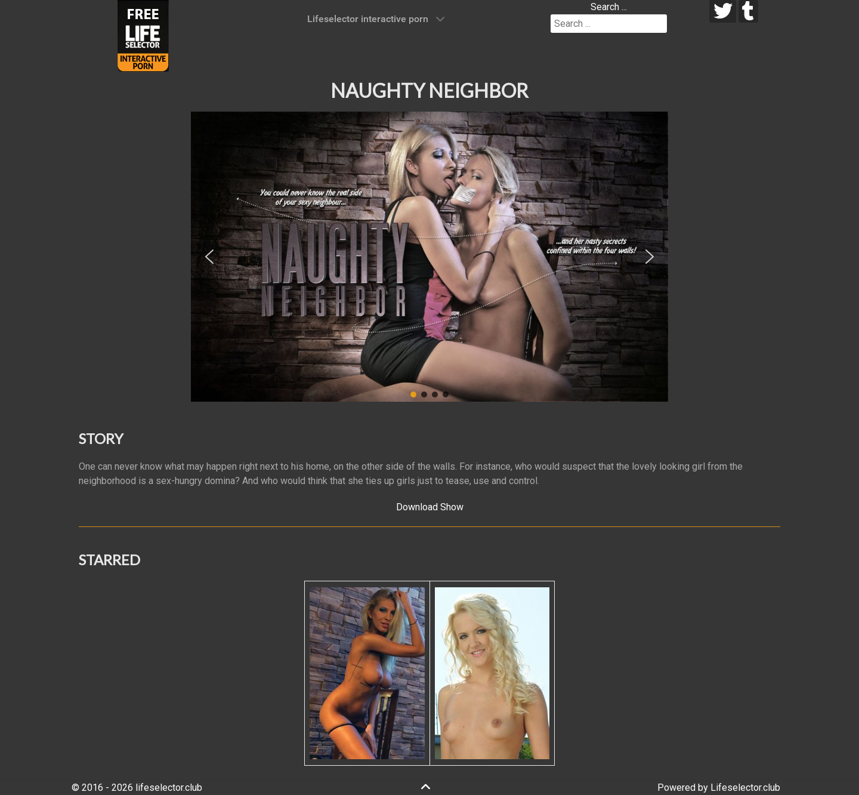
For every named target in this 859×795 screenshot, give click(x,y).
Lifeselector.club (745, 787)
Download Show (430, 507)
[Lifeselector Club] (143, 35)
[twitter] (722, 11)
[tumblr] (748, 11)
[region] (429, 256)
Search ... (609, 7)
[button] (209, 256)
